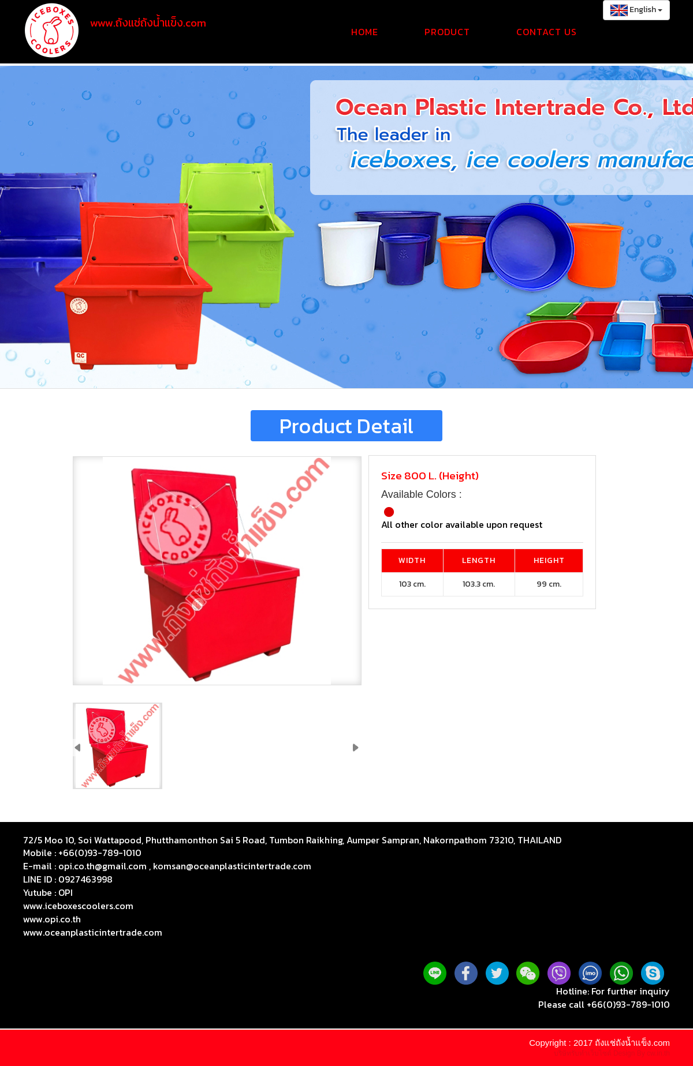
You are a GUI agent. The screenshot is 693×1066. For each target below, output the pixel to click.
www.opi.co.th (52, 919)
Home (364, 32)
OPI (65, 892)
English (636, 9)
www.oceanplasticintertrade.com (92, 932)
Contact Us (546, 32)
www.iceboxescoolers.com (78, 906)
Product (447, 32)
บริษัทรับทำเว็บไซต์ (583, 1053)
